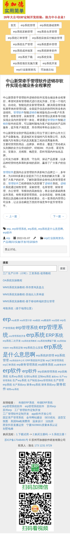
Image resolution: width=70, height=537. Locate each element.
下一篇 (58, 216)
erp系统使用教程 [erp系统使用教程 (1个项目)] (29, 341)
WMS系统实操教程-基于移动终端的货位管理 (29, 301)
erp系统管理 (28, 25)
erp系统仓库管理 (47, 31)
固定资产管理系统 (13, 417)
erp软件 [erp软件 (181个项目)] (29, 371)
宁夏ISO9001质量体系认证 (41, 424)
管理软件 (18, 112)
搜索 (5, 262)
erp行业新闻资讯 (26, 69)
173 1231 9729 (43, 445)
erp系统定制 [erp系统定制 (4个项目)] (16, 347)
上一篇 (11, 216)
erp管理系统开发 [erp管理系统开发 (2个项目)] (17, 336)
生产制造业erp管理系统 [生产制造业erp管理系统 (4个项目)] (40, 380)
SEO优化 (50, 417)
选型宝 (62, 417)
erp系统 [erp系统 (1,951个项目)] (35, 335)
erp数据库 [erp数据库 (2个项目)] (46, 320)
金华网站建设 (34, 417)
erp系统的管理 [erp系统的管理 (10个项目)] (45, 355)
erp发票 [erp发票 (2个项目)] (15, 320)
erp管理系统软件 (12, 406)
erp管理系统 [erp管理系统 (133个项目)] (27, 327)
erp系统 (32, 228)
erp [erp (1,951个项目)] (7, 319)
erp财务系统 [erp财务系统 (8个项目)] (45, 364)
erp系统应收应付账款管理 (47, 37)
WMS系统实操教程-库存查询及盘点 (23, 287)
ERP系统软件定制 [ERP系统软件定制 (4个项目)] (35, 360)
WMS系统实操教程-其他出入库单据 (23, 294)
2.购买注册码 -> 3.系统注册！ (50, 434)
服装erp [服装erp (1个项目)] (55, 376)
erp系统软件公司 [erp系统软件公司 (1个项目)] (17, 360)
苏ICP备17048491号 (16, 439)
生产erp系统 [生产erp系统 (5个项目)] (20, 380)
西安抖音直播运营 (13, 424)
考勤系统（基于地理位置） (18, 308)
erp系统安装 (45, 56)
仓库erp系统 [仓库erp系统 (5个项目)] (16, 376)
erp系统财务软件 (47, 50)
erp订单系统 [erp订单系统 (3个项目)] (9, 364)
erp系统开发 (50, 63)
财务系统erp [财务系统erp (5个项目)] (48, 384)
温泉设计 (37, 421)
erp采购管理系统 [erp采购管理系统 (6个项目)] (47, 371)
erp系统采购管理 (22, 31)
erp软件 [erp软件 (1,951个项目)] (12, 370)
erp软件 (7, 232)
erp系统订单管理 (17, 37)
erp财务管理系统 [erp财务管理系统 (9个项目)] (27, 364)
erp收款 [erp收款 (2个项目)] (36, 320)
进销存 (33, 112)
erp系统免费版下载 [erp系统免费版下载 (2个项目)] (46, 341)
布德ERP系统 (26, 402)
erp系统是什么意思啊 (50, 228)
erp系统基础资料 (49, 25)
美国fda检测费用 (20, 421)
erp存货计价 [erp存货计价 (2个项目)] (26, 320)
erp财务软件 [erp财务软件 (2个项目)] (60, 364)
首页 (13, 25)
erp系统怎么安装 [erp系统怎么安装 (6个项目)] (33, 347)
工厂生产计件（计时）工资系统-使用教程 (27, 273)
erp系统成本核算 (22, 50)
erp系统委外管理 (47, 44)
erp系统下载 (25, 56)
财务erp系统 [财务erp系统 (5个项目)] (34, 384)
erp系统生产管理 (22, 44)
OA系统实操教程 (12, 280)
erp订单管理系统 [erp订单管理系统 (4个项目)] (55, 360)
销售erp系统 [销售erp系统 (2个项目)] (13, 389)
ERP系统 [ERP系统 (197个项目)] (54, 335)
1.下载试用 (22, 434)
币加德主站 (47, 69)
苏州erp (51, 406)
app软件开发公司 (42, 413)
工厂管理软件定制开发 (27, 409)
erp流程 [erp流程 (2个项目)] (55, 320)
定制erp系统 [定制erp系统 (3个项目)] (44, 376)
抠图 (5, 421)
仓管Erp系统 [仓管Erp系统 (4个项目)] (30, 376)
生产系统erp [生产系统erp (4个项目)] (19, 384)
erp (9, 228)
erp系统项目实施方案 (25, 63)
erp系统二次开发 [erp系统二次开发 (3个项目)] (12, 341)
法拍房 (49, 421)
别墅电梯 (8, 428)
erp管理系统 (19, 228)
